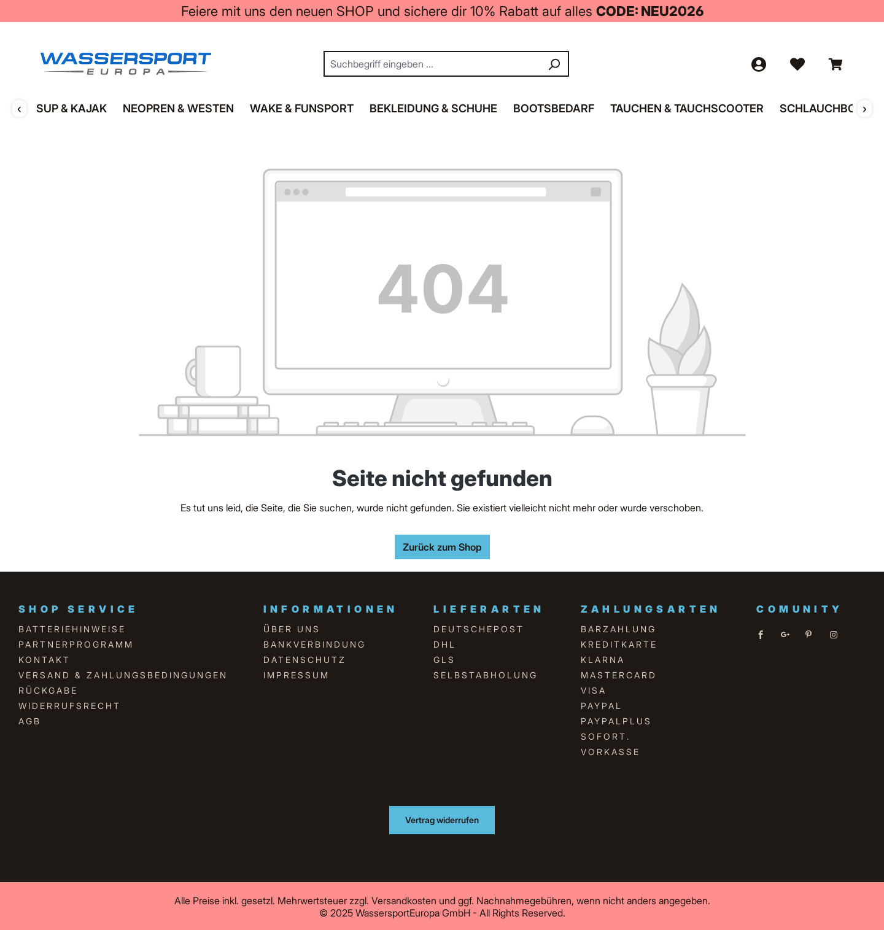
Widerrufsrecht (69, 704)
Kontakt (44, 658)
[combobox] (432, 63)
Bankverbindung (314, 643)
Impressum (296, 673)
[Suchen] (554, 63)
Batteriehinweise (72, 627)
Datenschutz (304, 658)
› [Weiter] (865, 107)
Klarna (603, 658)
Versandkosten (403, 899)
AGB (29, 720)
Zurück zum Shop (442, 546)
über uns (291, 627)
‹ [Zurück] (19, 107)
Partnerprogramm (76, 643)
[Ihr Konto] (758, 63)
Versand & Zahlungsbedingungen (123, 673)
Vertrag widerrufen (442, 818)
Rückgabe (48, 689)
